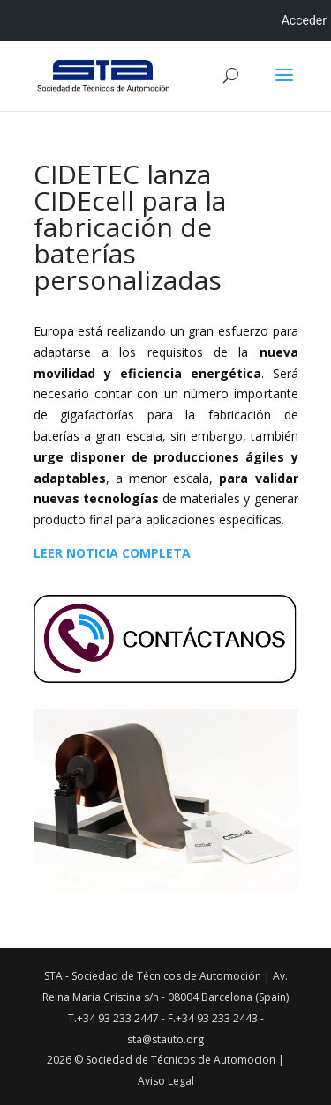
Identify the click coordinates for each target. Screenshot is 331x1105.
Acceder (304, 20)
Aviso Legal (166, 1080)
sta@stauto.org (165, 1039)
